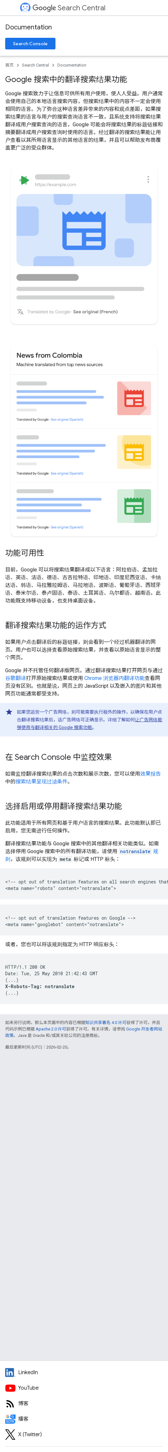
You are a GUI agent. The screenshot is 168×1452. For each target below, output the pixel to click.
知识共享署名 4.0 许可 (105, 1022)
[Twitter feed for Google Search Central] (84, 1434)
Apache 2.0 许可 (51, 1029)
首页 (9, 65)
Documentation (28, 27)
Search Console (30, 44)
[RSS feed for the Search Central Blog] (84, 1403)
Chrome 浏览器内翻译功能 (114, 678)
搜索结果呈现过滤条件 (41, 781)
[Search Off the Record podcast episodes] (84, 1419)
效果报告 (150, 774)
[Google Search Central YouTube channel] (84, 1388)
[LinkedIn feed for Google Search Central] (84, 1372)
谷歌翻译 (15, 678)
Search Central (68, 8)
